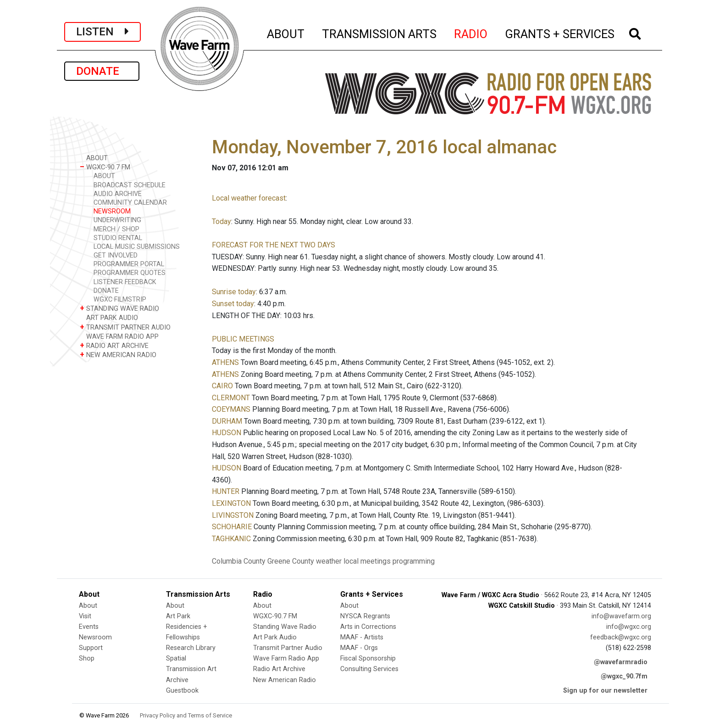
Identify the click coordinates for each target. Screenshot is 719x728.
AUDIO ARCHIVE (118, 194)
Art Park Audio (275, 637)
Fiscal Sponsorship (368, 658)
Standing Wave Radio (284, 627)
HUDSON (226, 432)
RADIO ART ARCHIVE (114, 345)
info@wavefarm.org (621, 616)
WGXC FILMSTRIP (120, 299)
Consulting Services (369, 669)
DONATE (101, 71)
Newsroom (95, 637)
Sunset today (233, 303)
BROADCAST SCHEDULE (130, 185)
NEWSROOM (112, 211)
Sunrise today (234, 291)
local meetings (367, 561)
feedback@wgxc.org (620, 637)
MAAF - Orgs (359, 648)
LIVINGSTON (233, 515)
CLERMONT (231, 397)
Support (91, 648)
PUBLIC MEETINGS (243, 339)
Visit (85, 616)
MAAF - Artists (361, 637)
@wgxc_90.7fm (624, 676)
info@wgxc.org (628, 627)
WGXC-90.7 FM (105, 166)
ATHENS (225, 362)
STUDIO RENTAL (118, 238)
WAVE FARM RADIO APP (119, 336)
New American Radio (284, 680)
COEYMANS (231, 409)
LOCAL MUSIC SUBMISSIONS (137, 247)
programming (414, 561)
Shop (86, 658)
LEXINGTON (231, 503)
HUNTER (225, 491)
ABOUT (286, 32)
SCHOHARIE (232, 526)
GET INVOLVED (116, 255)
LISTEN (102, 31)
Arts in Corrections (368, 627)
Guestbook (182, 690)
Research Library (191, 648)
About (88, 606)
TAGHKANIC (231, 538)
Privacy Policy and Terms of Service (186, 715)
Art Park (178, 616)
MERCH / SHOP (116, 229)
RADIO (471, 32)
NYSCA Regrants (365, 616)
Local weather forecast (249, 198)
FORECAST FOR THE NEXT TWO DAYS (273, 245)
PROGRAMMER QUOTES (130, 273)
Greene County (290, 561)
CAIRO (222, 385)
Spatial (176, 658)
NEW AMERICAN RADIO (118, 354)
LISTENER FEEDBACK (125, 282)
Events (89, 627)
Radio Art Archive (279, 669)
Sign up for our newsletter (605, 690)
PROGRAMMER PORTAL (129, 264)
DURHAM (227, 421)
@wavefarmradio (620, 662)
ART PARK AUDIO (109, 317)
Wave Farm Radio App (286, 658)
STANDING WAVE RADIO (119, 308)
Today (221, 221)
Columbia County (238, 561)
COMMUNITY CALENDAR (130, 203)
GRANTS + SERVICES (560, 32)
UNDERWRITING (117, 220)
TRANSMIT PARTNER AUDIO (125, 327)
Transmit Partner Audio (287, 648)
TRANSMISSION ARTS (379, 32)
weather (329, 561)
